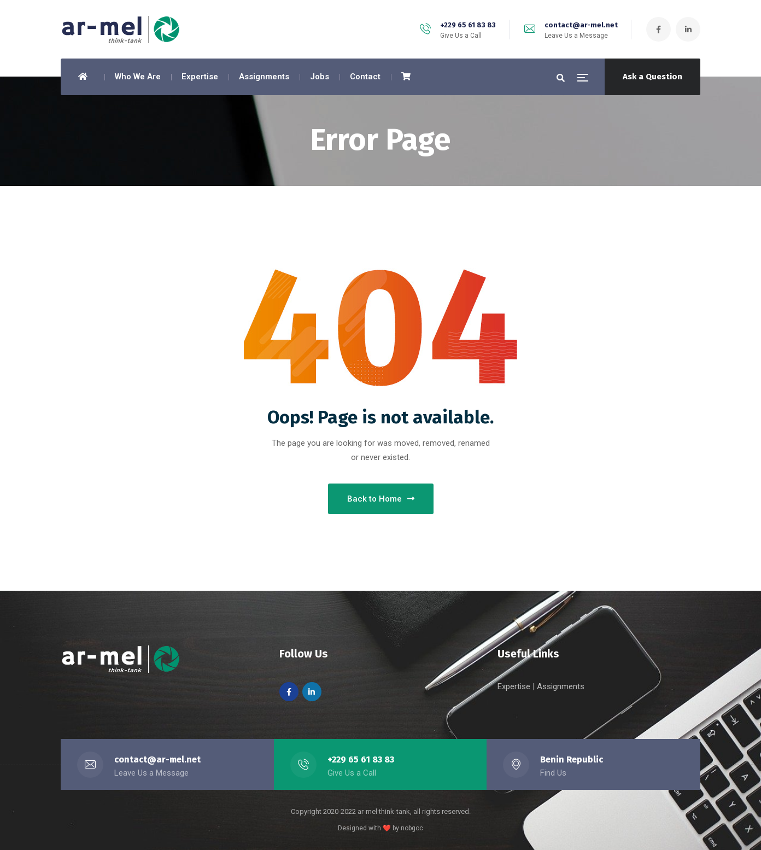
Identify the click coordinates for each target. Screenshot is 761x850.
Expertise (514, 686)
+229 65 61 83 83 (468, 25)
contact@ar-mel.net (581, 25)
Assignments (560, 686)
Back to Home (380, 499)
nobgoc (412, 828)
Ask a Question (652, 76)
